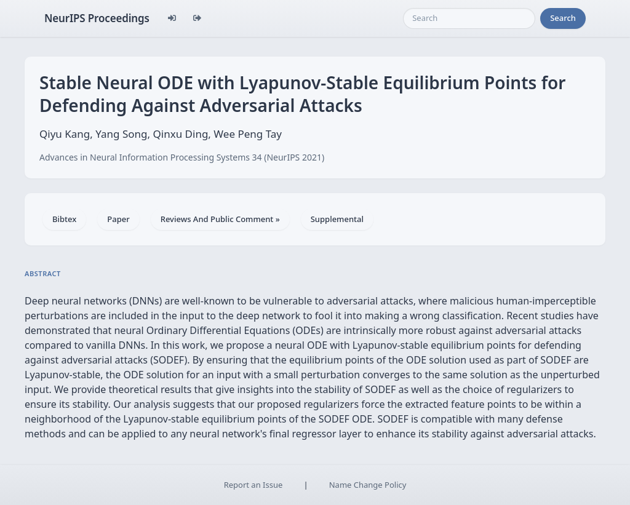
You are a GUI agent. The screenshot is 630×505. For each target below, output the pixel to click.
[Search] (469, 18)
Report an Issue (253, 484)
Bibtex (64, 219)
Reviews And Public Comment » (220, 219)
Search (563, 17)
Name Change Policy (368, 484)
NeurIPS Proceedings (97, 18)
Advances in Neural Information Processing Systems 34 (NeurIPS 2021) (181, 157)
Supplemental (337, 219)
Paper (118, 219)
